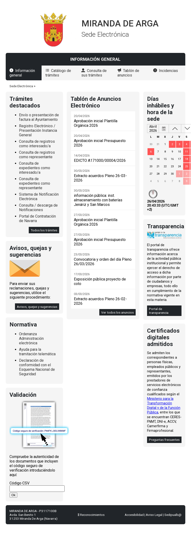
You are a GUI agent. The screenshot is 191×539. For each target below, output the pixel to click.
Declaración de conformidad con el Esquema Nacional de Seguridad (37, 367)
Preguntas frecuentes (164, 440)
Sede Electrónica (21, 86)
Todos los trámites (44, 230)
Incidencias (168, 70)
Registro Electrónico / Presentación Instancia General (38, 130)
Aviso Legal (154, 515)
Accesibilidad (134, 515)
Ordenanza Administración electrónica (31, 338)
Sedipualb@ (172, 515)
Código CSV (19, 483)
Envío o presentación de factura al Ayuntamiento (39, 117)
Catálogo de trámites (58, 72)
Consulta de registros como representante (37, 154)
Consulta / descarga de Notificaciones (38, 207)
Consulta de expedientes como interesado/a (34, 168)
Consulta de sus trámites (94, 72)
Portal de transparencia (158, 311)
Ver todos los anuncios (117, 312)
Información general (22, 72)
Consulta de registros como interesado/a (37, 143)
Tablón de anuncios (128, 72)
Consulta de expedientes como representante (34, 183)
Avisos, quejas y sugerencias (37, 307)
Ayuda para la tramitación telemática (37, 351)
